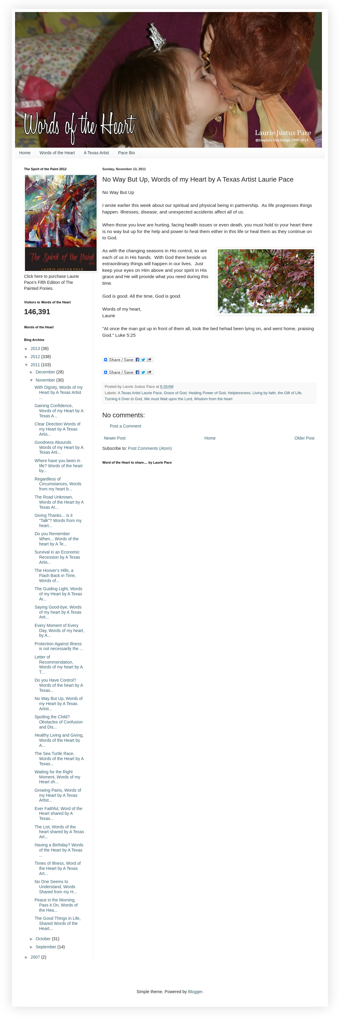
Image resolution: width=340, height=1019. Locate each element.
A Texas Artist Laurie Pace (140, 393)
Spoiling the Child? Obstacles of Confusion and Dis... (59, 721)
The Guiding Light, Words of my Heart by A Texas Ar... (58, 593)
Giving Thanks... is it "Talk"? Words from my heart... (58, 520)
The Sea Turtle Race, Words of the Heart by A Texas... (59, 758)
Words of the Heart (57, 152)
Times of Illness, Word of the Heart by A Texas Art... (58, 868)
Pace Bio (126, 152)
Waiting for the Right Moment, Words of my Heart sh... (57, 776)
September (46, 946)
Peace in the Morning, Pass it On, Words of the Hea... (56, 905)
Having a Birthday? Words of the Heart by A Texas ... (59, 850)
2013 (36, 348)
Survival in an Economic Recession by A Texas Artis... (57, 557)
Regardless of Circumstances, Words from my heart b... (58, 484)
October (44, 938)
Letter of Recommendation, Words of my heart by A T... (58, 664)
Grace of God (175, 393)
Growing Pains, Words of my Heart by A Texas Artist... (58, 795)
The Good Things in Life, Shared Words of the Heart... (58, 923)
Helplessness (239, 393)
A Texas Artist (96, 152)
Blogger (195, 991)
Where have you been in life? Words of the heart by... (58, 465)
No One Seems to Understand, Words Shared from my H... (56, 886)
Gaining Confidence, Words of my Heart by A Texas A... (59, 410)
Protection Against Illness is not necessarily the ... (59, 646)
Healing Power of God (207, 393)
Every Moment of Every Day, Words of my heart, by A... (59, 630)
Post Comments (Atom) (150, 448)
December (46, 372)
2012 (36, 356)
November (46, 380)
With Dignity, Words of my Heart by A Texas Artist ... (59, 392)
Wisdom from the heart (213, 399)
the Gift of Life (289, 393)
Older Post (304, 438)
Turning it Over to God (123, 399)
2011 (36, 364)
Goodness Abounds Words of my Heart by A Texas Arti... (59, 447)
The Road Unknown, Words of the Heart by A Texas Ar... (59, 502)
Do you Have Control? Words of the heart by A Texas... (59, 685)
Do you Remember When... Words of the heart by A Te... (57, 538)
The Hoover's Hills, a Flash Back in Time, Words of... (55, 575)
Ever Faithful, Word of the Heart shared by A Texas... (58, 813)
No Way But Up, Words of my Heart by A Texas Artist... (59, 703)
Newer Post (114, 438)
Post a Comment (125, 426)
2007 (36, 957)
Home (24, 152)
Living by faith (264, 393)
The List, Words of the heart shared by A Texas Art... (59, 831)
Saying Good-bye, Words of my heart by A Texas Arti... (58, 612)
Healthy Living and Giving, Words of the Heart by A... (59, 740)
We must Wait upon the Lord (168, 399)
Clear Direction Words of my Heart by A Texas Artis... (57, 429)
